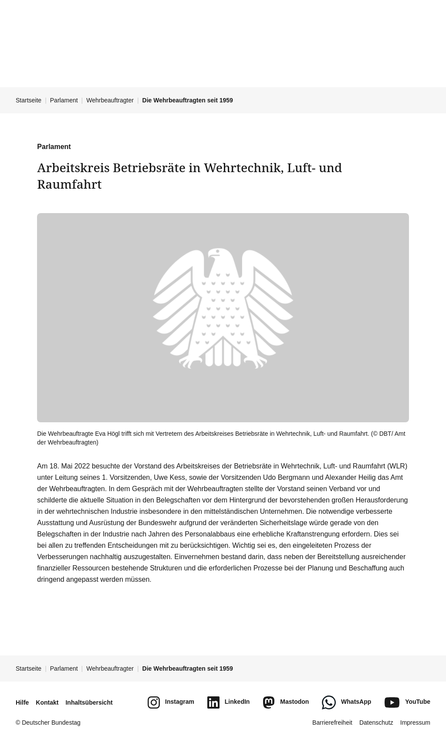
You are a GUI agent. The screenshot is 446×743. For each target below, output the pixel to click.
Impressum (415, 722)
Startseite (28, 100)
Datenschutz (376, 722)
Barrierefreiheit (332, 722)
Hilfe (22, 702)
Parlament (64, 100)
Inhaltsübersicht (88, 702)
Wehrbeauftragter (110, 100)
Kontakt (47, 702)
